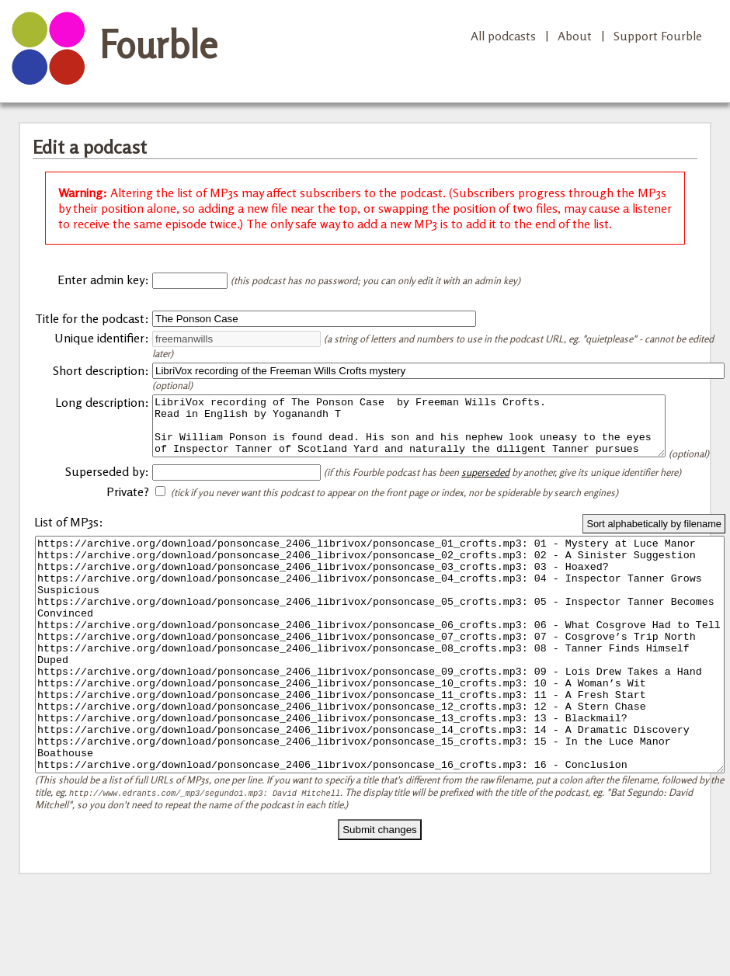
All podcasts (503, 35)
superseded (485, 493)
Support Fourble (658, 35)
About (575, 35)
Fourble (158, 44)
